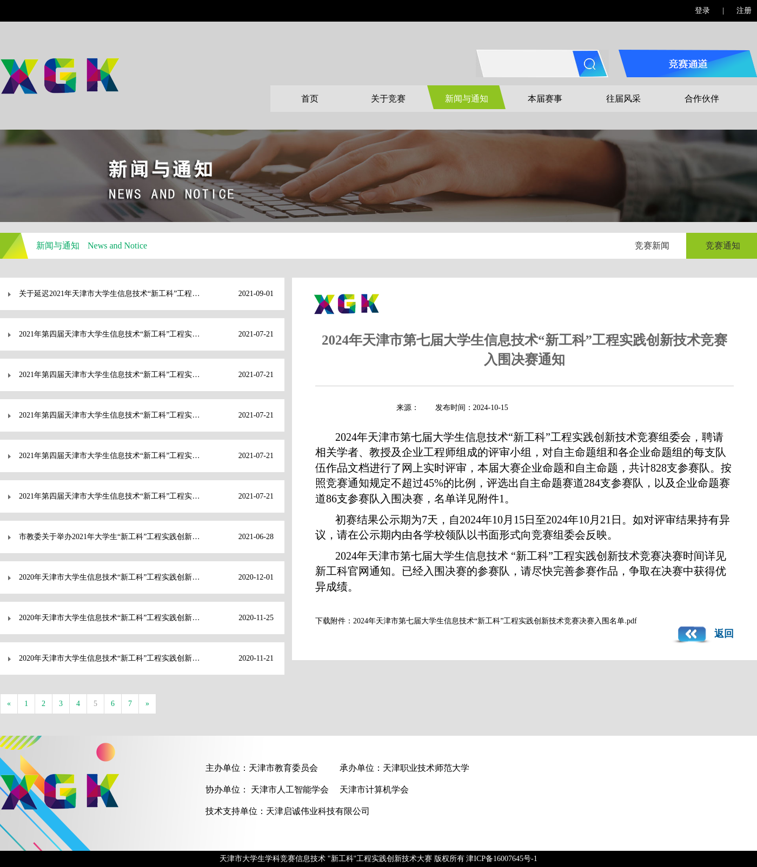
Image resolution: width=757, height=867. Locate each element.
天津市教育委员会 (283, 767)
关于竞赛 (388, 98)
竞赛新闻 (652, 245)
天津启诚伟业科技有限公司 (318, 811)
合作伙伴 (702, 98)
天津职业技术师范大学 (426, 767)
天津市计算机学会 (374, 789)
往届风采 (623, 98)
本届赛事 (545, 98)
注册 (744, 10)
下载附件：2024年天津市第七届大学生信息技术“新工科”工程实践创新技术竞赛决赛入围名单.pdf (476, 621)
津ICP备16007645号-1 (501, 859)
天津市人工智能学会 (290, 789)
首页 (309, 98)
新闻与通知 (466, 98)
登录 (702, 10)
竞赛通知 (723, 245)
